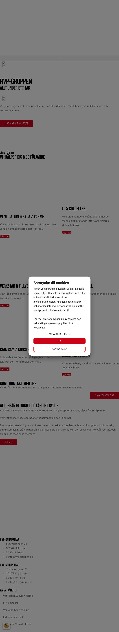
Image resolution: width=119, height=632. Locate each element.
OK (59, 341)
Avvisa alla (59, 348)
